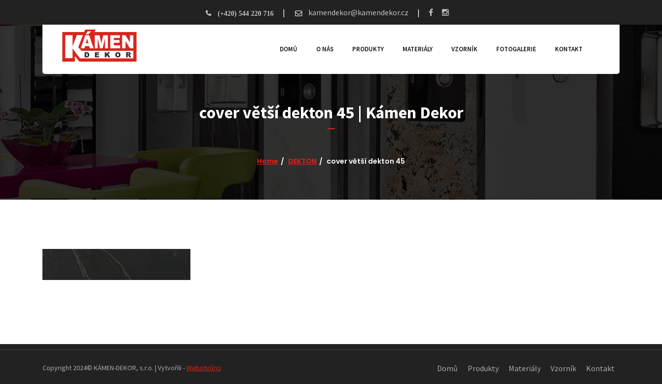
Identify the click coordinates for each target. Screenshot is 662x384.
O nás (324, 49)
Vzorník (464, 49)
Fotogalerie (516, 49)
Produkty (368, 49)
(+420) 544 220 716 (245, 13)
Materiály (418, 49)
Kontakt (569, 49)
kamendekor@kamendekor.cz (357, 12)
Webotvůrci (203, 367)
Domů (288, 49)
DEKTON (302, 161)
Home (267, 161)
